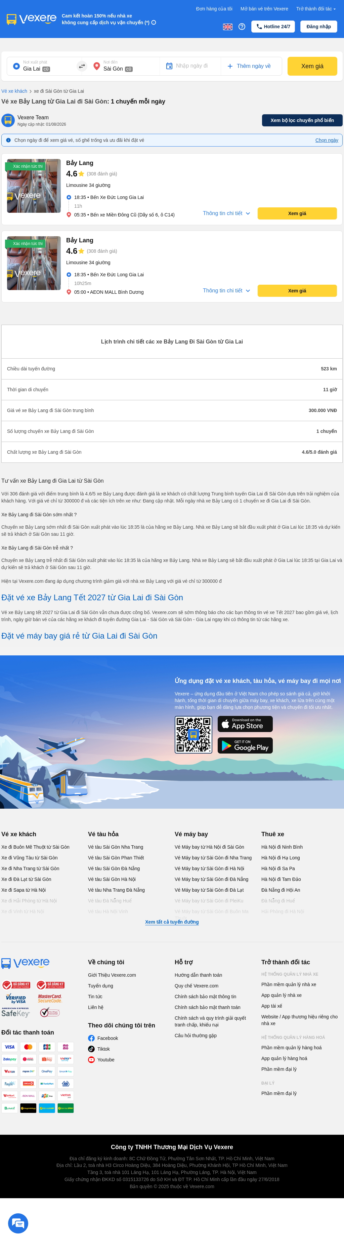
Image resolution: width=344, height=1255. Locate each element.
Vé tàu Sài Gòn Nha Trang (115, 847)
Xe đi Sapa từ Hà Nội (23, 890)
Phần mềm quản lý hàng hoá (291, 1047)
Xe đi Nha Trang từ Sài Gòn (30, 868)
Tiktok (103, 1049)
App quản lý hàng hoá (284, 1058)
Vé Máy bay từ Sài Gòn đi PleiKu (209, 900)
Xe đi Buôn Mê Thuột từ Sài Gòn (35, 847)
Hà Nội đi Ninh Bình (282, 847)
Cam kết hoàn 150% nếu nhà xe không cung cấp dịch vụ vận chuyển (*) (105, 19)
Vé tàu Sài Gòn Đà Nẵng (114, 868)
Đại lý (267, 1083)
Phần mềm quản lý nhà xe (288, 984)
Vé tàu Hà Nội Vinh (108, 911)
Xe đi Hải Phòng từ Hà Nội (29, 900)
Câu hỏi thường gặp (196, 1035)
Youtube (106, 1059)
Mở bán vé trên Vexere (264, 8)
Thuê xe (272, 834)
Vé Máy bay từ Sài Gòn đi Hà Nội (209, 868)
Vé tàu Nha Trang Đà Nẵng (116, 890)
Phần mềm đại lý (279, 1069)
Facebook (107, 1038)
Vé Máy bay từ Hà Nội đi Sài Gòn (209, 847)
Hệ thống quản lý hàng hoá (293, 1037)
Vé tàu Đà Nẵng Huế (110, 900)
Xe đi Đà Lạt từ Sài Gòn (26, 879)
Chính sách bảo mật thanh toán (208, 1007)
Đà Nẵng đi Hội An (280, 890)
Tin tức (95, 996)
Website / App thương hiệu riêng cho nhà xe (299, 1020)
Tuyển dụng (100, 985)
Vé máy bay (191, 834)
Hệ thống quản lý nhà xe (289, 974)
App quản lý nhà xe (281, 995)
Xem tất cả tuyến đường (172, 922)
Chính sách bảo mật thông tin (205, 996)
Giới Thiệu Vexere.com (112, 975)
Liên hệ (95, 1007)
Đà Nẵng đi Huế (278, 900)
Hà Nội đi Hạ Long (280, 857)
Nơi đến (110, 62)
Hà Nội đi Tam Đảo (281, 879)
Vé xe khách (14, 91)
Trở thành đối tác (316, 9)
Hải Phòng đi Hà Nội (282, 911)
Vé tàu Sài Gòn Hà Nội (112, 879)
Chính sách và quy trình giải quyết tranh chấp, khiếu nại (210, 1021)
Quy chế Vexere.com (196, 985)
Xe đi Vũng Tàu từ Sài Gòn (29, 857)
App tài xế (271, 1006)
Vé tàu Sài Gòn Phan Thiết (116, 857)
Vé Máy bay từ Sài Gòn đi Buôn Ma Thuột (212, 915)
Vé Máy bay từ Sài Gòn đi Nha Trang (213, 857)
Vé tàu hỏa (103, 834)
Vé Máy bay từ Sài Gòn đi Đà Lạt (209, 890)
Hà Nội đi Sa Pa (278, 868)
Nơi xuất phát (35, 62)
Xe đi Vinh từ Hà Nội (22, 911)
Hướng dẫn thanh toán (198, 975)
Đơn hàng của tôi (214, 8)
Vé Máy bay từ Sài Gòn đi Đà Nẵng (211, 879)
